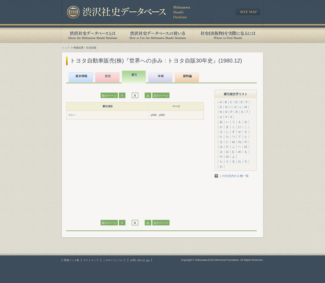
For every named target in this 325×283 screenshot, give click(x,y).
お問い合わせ (137, 260)
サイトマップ (91, 260)
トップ (65, 47)
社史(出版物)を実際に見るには (228, 35)
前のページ (109, 95)
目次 (108, 76)
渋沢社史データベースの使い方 (158, 35)
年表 (161, 76)
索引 (134, 74)
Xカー (72, 115)
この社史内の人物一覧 (234, 176)
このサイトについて (114, 260)
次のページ (160, 95)
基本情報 (81, 76)
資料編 (187, 76)
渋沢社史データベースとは (92, 35)
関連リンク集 (71, 260)
